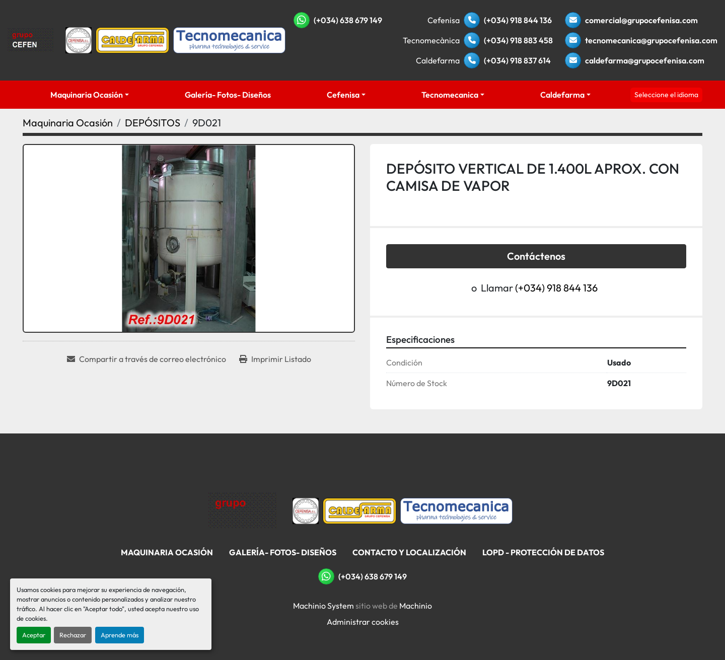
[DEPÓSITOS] (152, 122)
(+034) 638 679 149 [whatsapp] (348, 20)
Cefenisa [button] (343, 95)
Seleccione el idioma (666, 94)
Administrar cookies (363, 622)
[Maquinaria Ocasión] (68, 122)
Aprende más (119, 635)
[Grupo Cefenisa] (242, 510)
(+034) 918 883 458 (518, 40)
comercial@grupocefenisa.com (641, 20)
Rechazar (72, 635)
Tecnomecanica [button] (449, 95)
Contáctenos (536, 256)
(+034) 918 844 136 (518, 20)
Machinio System (323, 606)
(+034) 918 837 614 (517, 60)
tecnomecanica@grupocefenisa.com (651, 40)
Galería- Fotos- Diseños (228, 95)
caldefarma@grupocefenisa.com (644, 60)
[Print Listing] (275, 359)
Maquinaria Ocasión (86, 95)
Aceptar (33, 635)
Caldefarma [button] (562, 95)
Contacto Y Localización (409, 552)
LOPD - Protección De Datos (543, 552)
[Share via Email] (146, 359)
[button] (90, 95)
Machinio (415, 606)
